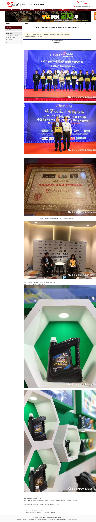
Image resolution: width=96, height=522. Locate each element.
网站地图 (65, 519)
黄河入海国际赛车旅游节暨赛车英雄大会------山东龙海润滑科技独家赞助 (41, 512)
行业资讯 (9, 29)
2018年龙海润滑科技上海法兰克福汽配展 (35, 510)
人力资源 (75, 9)
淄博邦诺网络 (74, 519)
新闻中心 (84, 23)
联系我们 (86, 9)
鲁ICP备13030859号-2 (60, 519)
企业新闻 (9, 27)
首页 (11, 9)
